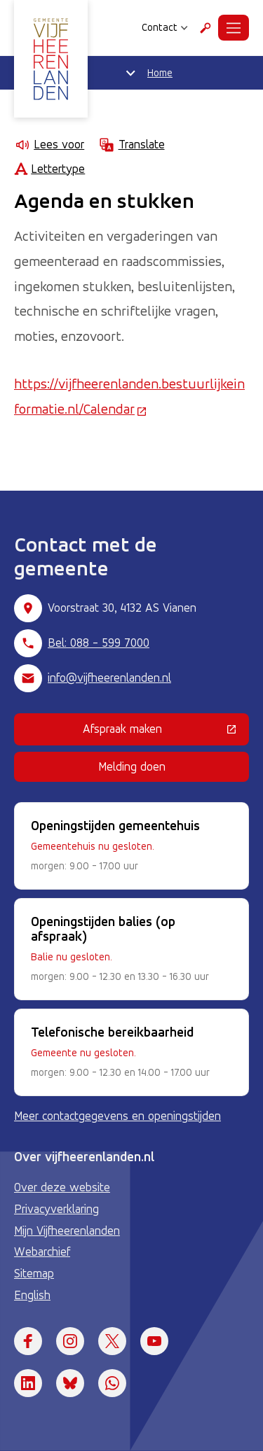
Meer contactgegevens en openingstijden (117, 1116)
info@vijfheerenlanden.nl (109, 678)
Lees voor (49, 144)
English (32, 1295)
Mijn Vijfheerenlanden (67, 1231)
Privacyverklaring (56, 1209)
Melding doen (132, 766)
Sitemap (34, 1273)
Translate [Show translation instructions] (131, 144)
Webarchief (42, 1252)
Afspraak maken (166, 731)
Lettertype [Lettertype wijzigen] (49, 169)
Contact (165, 27)
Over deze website (62, 1187)
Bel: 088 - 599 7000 (98, 643)
